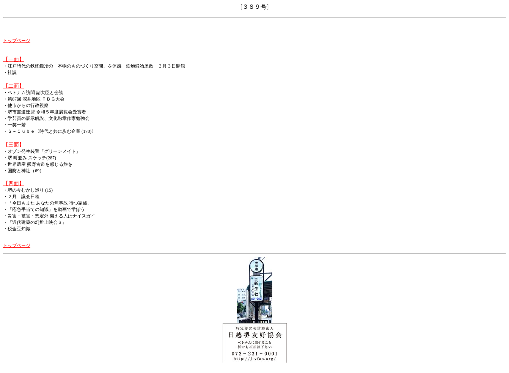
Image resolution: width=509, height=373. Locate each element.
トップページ (16, 40)
